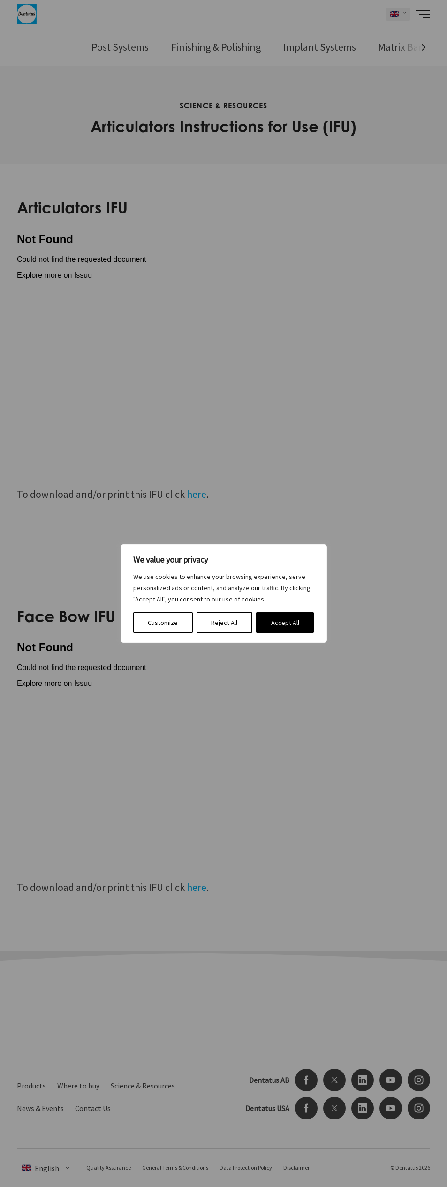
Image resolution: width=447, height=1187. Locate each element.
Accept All (285, 622)
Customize (163, 622)
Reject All (224, 622)
